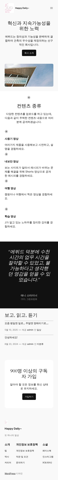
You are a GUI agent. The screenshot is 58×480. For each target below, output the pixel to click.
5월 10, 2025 (11, 329)
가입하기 (29, 396)
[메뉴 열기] (51, 8)
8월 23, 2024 (11, 344)
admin (30, 329)
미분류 (40, 344)
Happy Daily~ (22, 8)
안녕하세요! (11, 337)
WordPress (10, 473)
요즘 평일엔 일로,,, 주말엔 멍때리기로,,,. (27, 323)
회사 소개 (29, 53)
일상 (39, 329)
